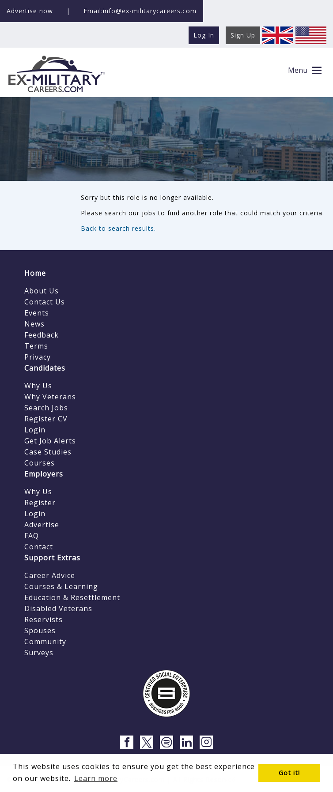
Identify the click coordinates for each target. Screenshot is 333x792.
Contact (38, 547)
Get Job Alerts (50, 441)
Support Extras (52, 558)
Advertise (41, 524)
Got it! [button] (289, 773)
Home (35, 273)
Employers (43, 474)
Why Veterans (50, 397)
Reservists (43, 619)
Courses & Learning (61, 586)
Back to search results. (118, 228)
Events (36, 313)
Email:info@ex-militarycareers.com (140, 11)
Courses (39, 463)
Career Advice (49, 575)
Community (45, 641)
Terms (36, 346)
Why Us (38, 385)
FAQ (31, 536)
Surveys (38, 652)
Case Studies (48, 452)
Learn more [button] (95, 778)
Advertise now (30, 11)
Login (34, 430)
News (34, 324)
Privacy (37, 357)
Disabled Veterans (58, 608)
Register (40, 502)
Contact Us (44, 302)
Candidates (44, 368)
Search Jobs (46, 408)
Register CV (46, 419)
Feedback (41, 335)
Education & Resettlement (72, 597)
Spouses (40, 630)
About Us (41, 291)
